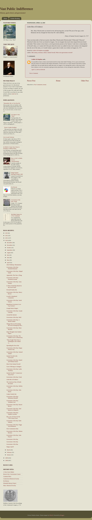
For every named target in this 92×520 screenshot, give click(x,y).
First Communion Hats (12, 428)
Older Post (85, 81)
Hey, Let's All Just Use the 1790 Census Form (13, 417)
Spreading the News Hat (13, 345)
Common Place (7, 476)
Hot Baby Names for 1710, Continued (16, 215)
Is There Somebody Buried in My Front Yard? (14, 286)
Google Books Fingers (12, 308)
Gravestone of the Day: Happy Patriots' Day (14, 348)
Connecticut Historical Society (11, 478)
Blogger (62, 515)
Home (5, 18)
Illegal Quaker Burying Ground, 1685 (17, 173)
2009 (6, 458)
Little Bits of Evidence (12, 379)
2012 (6, 235)
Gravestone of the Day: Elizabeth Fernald (12, 278)
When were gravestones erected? (64, 52)
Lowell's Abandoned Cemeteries (12, 297)
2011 (6, 238)
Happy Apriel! (10, 446)
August (9, 252)
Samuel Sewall (51, 52)
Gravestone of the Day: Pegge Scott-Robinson (14, 425)
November (10, 245)
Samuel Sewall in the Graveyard (12, 356)
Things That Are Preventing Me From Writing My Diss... (15, 324)
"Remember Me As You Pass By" (11, 103)
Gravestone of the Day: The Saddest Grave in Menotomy (15, 336)
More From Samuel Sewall (13, 364)
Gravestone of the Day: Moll (14, 317)
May (8, 260)
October (9, 247)
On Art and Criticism (8, 137)
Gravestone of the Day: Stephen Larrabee (12, 413)
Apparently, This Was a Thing (14, 275)
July (8, 255)
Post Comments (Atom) (40, 84)
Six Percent (14, 187)
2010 (6, 240)
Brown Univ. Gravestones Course (11, 474)
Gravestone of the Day (12, 439)
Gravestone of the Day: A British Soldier (13, 320)
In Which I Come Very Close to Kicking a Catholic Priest (11, 147)
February (9, 452)
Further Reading (15, 18)
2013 (6, 233)
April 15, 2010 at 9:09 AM (38, 69)
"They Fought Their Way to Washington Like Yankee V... (14, 341)
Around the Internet (12, 315)
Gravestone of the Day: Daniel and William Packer (14, 360)
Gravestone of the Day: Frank (15, 200)
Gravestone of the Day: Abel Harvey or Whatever (14, 409)
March (9, 450)
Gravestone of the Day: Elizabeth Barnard (12, 267)
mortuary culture (42, 52)
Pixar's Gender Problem (10, 127)
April (8, 262)
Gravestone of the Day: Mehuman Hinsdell (12, 397)
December (9, 242)
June (8, 257)
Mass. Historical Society (9, 485)
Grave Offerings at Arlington (14, 366)
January (9, 455)
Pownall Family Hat (12, 289)
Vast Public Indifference (16, 9)
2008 (6, 460)
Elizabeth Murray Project (9, 483)
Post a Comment (33, 73)
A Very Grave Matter (8, 472)
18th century (34, 52)
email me (14, 94)
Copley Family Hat (11, 394)
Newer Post (31, 81)
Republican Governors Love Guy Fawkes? (14, 305)
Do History (6, 481)
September (10, 250)
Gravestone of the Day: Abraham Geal (12, 401)
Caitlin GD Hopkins (36, 59)
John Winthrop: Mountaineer (14, 264)
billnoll (51, 515)
